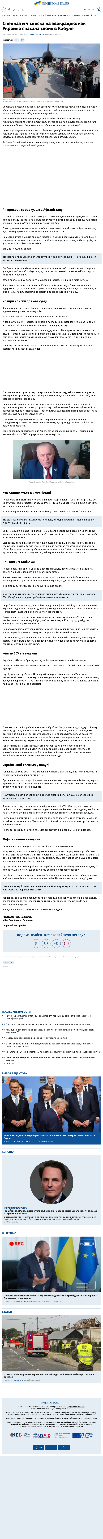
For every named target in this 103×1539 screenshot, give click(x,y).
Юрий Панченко (36, 34)
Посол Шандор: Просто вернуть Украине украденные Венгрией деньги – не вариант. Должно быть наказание (50, 1380)
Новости (6, 15)
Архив (33, 15)
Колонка (8, 1235)
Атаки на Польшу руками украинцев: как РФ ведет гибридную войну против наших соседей (50, 1459)
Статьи (15, 15)
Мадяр (77, 15)
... (95, 14)
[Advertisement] (51, 371)
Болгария (51, 15)
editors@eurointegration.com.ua (59, 1492)
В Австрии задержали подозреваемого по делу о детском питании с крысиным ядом (48, 1107)
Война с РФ (87, 15)
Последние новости (16, 1094)
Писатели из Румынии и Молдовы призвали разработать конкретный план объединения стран (53, 1135)
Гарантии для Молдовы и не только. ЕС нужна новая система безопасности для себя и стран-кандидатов (50, 1295)
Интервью (24, 15)
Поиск (41, 15)
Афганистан (8, 962)
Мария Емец (18, 1463)
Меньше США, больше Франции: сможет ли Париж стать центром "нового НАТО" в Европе (49, 1220)
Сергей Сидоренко (24, 1385)
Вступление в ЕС (65, 15)
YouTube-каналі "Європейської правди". (24, 145)
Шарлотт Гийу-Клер (25, 1224)
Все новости (9, 1147)
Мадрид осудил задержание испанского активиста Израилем (36, 1121)
